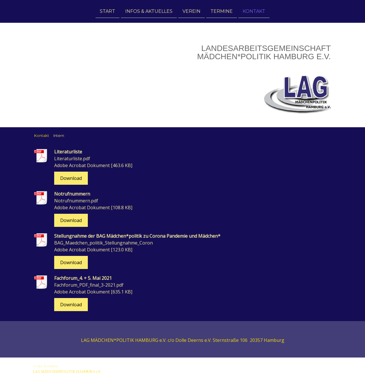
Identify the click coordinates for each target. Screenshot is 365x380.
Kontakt (254, 11)
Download (71, 178)
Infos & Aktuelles (149, 11)
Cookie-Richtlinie (45, 365)
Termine (221, 11)
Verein (191, 11)
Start (107, 11)
